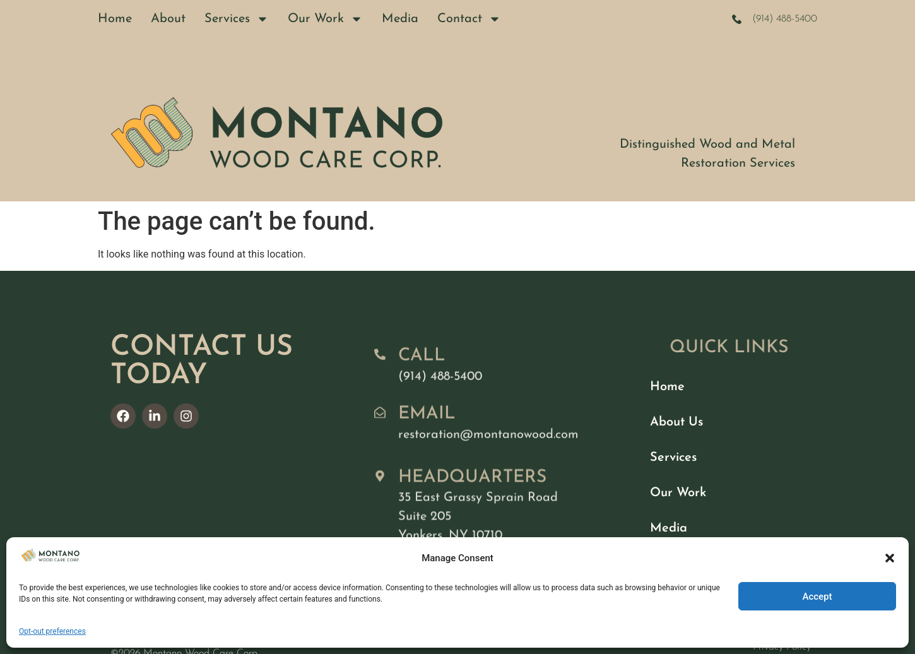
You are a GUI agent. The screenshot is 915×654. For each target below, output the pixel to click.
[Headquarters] (380, 490)
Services (236, 18)
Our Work (325, 18)
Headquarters (472, 491)
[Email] (380, 420)
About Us (676, 422)
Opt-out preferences (52, 631)
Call (422, 363)
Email (427, 422)
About (168, 19)
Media (400, 19)
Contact (469, 18)
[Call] (380, 362)
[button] (889, 558)
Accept (817, 596)
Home (115, 19)
